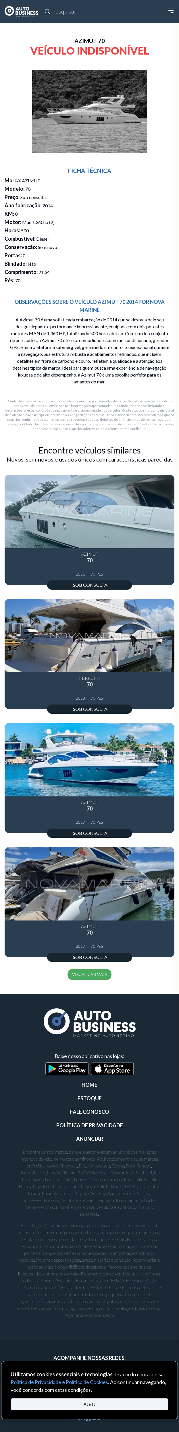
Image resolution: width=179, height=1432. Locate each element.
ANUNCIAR (89, 1139)
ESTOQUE (90, 1098)
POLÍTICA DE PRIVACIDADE (89, 1125)
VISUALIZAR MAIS (89, 974)
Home (89, 1085)
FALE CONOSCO (89, 1112)
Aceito (90, 1404)
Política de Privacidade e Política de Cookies (59, 1382)
